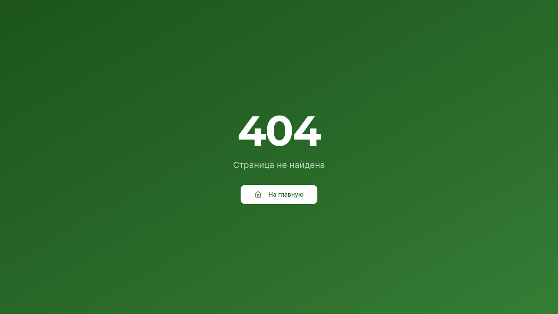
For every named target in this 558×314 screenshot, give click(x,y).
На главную (279, 194)
